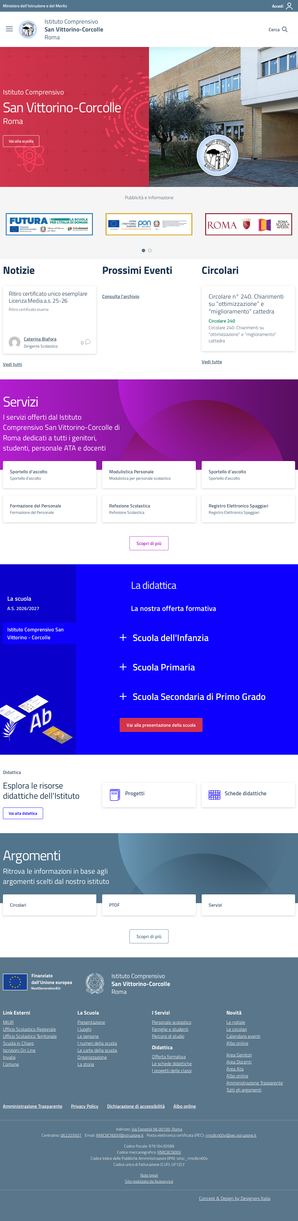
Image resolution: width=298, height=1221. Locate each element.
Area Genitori (239, 1054)
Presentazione (91, 1022)
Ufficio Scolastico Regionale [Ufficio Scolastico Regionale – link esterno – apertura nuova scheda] (29, 1029)
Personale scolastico (171, 1022)
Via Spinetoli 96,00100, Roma (157, 1129)
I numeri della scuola (97, 1043)
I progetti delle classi (171, 1070)
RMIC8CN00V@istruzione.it (119, 1135)
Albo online (237, 1043)
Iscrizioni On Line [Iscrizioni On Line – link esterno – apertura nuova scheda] (19, 1050)
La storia (85, 1064)
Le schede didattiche (172, 1063)
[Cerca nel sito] (278, 29)
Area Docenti (238, 1061)
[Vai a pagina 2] (150, 250)
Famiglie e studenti (170, 1029)
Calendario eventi (243, 1036)
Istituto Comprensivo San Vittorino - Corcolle (35, 633)
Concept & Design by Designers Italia (234, 1198)
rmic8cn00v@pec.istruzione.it (230, 1135)
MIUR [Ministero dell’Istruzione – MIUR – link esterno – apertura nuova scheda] (8, 1022)
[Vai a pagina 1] (143, 250)
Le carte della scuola (97, 1050)
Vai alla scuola (21, 141)
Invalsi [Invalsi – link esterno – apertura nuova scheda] (9, 1057)
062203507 (71, 1135)
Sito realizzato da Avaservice (149, 1181)
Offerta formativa (169, 1056)
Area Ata (235, 1068)
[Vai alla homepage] (28, 29)
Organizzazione (92, 1057)
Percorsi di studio (168, 1036)
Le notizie (235, 1022)
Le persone (88, 1036)
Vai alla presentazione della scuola (161, 724)
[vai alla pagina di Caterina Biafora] (40, 338)
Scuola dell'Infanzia (171, 637)
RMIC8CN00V (169, 1152)
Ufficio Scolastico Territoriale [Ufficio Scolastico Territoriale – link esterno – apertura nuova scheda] (30, 1036)
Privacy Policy (84, 1106)
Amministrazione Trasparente (254, 1082)
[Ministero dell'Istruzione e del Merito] (35, 6)
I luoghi (84, 1029)
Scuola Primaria (164, 667)
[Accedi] (282, 6)
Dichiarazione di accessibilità (136, 1106)
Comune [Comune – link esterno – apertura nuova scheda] (11, 1064)
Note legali (149, 1175)
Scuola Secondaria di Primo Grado (199, 696)
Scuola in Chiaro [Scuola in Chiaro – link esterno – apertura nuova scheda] (18, 1043)
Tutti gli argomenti (243, 1089)
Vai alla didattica (23, 813)
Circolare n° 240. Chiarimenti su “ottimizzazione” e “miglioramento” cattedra (246, 304)
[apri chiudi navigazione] (9, 29)
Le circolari (236, 1029)
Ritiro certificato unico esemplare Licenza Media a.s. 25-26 (48, 297)
